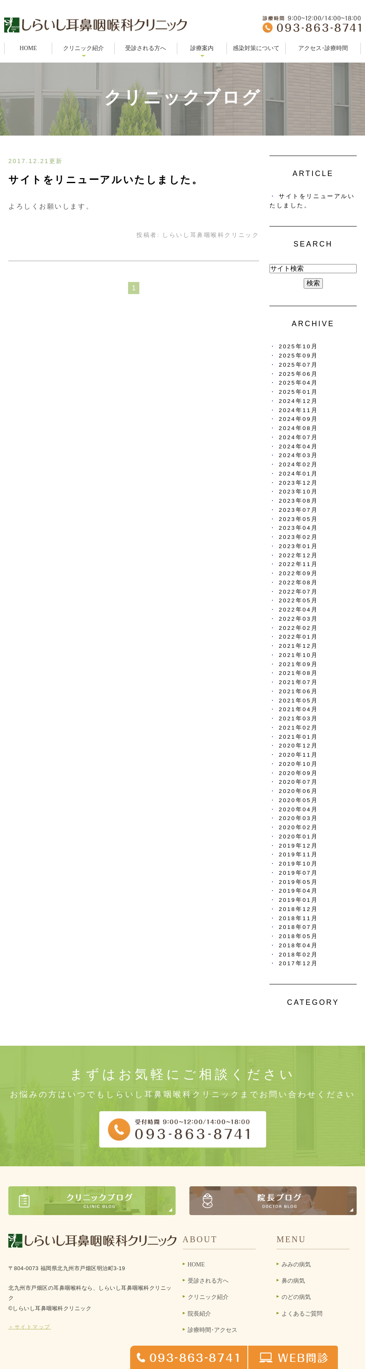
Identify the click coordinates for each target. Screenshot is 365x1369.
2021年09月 (298, 664)
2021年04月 (298, 709)
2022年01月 (298, 637)
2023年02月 (298, 537)
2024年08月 (298, 428)
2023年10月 (298, 491)
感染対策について (256, 48)
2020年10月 (298, 764)
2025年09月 (298, 355)
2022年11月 (298, 564)
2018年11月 (298, 918)
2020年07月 (298, 782)
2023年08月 (298, 501)
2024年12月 (298, 401)
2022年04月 (298, 609)
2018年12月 (298, 909)
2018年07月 (298, 927)
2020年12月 (298, 745)
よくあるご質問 (302, 1314)
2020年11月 (298, 755)
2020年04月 (298, 809)
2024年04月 (298, 446)
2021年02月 (298, 728)
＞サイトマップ (29, 1327)
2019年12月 (298, 846)
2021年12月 (298, 646)
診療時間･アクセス (212, 1330)
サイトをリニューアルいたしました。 (105, 179)
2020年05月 (298, 800)
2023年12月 (298, 483)
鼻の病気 (293, 1281)
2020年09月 (298, 773)
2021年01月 (298, 737)
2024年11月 (298, 410)
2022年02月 (298, 628)
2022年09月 (298, 573)
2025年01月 (298, 392)
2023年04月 (298, 528)
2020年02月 (298, 827)
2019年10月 (298, 864)
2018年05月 (298, 936)
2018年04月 (298, 945)
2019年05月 (298, 882)
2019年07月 (298, 873)
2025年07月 (298, 365)
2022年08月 (298, 582)
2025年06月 (298, 374)
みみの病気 (296, 1264)
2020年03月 (298, 818)
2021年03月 (298, 718)
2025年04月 (298, 383)
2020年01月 (298, 836)
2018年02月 (298, 954)
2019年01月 (298, 900)
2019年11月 (298, 854)
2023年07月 (298, 510)
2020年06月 (298, 791)
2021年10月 (298, 655)
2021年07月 (298, 682)
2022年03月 (298, 619)
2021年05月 (298, 700)
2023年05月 (298, 519)
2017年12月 (298, 963)
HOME (28, 48)
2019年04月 (298, 891)
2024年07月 (298, 437)
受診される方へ (145, 48)
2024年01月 (298, 474)
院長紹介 (199, 1314)
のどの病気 (296, 1297)
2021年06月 (298, 691)
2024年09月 (298, 419)
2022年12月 (298, 555)
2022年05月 (298, 600)
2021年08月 (298, 673)
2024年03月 (298, 455)
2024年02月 (298, 464)
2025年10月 (298, 346)
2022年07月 (298, 592)
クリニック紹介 (208, 1297)
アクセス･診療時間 (323, 48)
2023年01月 (298, 546)
